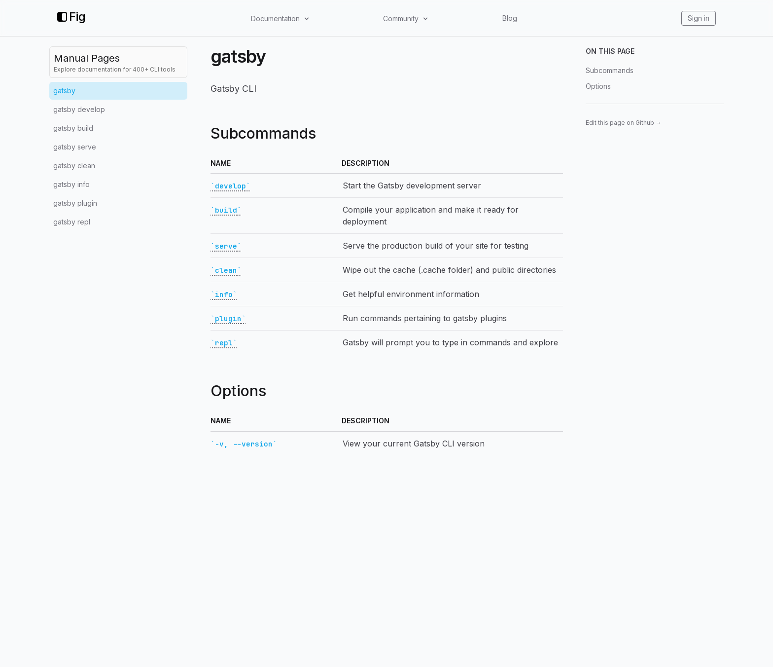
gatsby (64, 90)
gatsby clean (74, 165)
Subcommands (609, 70)
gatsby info (71, 184)
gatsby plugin (75, 203)
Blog (509, 18)
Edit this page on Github (624, 122)
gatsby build (73, 128)
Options (598, 86)
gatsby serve (74, 147)
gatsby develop (79, 109)
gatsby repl (71, 222)
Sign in (698, 18)
